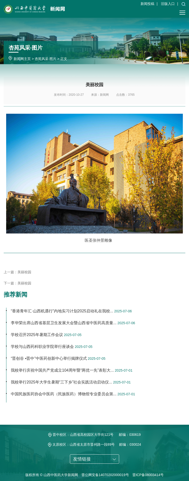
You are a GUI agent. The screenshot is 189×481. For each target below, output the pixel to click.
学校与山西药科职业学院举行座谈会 (42, 346)
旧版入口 (168, 4)
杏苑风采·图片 (45, 59)
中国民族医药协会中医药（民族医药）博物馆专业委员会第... (63, 394)
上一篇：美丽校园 (17, 276)
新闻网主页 (22, 59)
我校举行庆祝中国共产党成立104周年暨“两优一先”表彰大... (62, 370)
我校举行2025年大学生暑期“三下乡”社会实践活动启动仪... (61, 382)
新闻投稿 (147, 4)
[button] (183, 4)
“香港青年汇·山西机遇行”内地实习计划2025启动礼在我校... (62, 311)
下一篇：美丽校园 (17, 287)
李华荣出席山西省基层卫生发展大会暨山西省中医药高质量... (63, 323)
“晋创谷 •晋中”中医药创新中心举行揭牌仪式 (49, 358)
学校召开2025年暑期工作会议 (37, 335)
